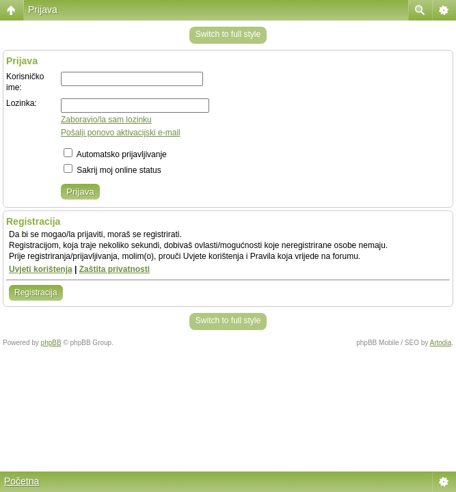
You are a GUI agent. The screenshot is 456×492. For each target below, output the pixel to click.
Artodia (441, 342)
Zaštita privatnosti (114, 269)
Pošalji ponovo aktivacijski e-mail (120, 132)
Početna (21, 481)
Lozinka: (21, 103)
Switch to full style (228, 34)
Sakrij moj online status (112, 170)
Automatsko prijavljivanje (115, 154)
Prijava (42, 9)
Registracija (35, 292)
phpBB (51, 342)
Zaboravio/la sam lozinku (106, 119)
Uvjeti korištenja (40, 269)
